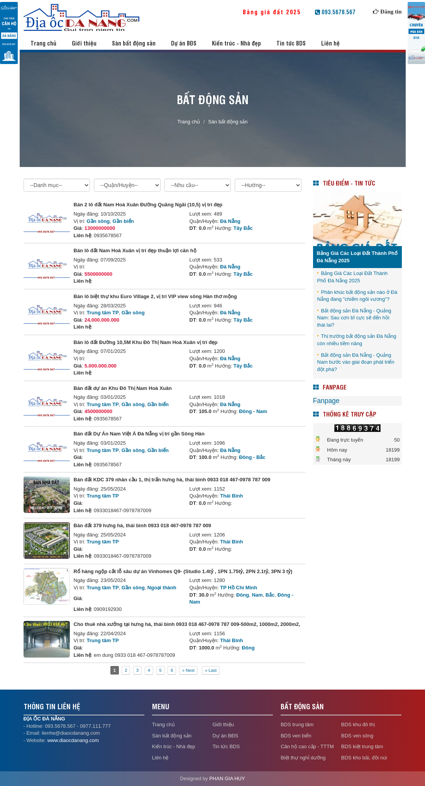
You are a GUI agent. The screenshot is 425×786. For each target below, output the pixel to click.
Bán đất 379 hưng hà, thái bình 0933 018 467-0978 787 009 (142, 525)
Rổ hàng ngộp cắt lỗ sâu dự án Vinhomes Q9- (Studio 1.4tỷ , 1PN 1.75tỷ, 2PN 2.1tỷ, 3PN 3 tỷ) (183, 571)
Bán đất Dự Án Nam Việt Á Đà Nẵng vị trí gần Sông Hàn (139, 434)
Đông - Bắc (252, 457)
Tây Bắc (243, 228)
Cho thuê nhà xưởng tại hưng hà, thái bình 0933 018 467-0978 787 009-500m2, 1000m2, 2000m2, (187, 624)
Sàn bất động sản (134, 43)
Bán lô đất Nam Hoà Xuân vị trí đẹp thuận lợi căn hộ (135, 250)
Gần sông (98, 221)
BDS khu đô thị (358, 724)
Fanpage (326, 401)
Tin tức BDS (291, 43)
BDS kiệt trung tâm (362, 746)
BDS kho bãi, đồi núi (364, 758)
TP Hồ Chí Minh (238, 587)
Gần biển (123, 221)
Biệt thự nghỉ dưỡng (303, 758)
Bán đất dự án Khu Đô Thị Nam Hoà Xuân (123, 388)
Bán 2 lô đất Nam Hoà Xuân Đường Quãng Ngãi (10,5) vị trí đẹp (148, 204)
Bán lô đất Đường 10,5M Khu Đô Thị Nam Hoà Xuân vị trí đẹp (146, 342)
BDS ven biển (296, 736)
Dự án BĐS (183, 43)
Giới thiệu (84, 43)
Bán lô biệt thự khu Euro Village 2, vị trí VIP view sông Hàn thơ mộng (155, 296)
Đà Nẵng (230, 221)
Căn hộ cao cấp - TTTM (307, 746)
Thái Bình (231, 496)
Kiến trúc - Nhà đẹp (236, 43)
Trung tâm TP (103, 312)
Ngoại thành (161, 587)
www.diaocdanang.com (73, 740)
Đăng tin (390, 11)
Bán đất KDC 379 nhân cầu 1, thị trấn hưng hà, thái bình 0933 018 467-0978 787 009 (172, 479)
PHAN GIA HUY (227, 778)
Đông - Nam (253, 411)
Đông (242, 595)
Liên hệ (330, 43)
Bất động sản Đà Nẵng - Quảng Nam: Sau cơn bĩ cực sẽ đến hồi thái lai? (354, 318)
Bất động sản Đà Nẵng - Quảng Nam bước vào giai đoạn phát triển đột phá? (356, 362)
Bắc (270, 595)
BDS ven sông (357, 736)
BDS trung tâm (297, 724)
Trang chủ (43, 43)
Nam (257, 595)
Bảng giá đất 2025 (277, 12)
